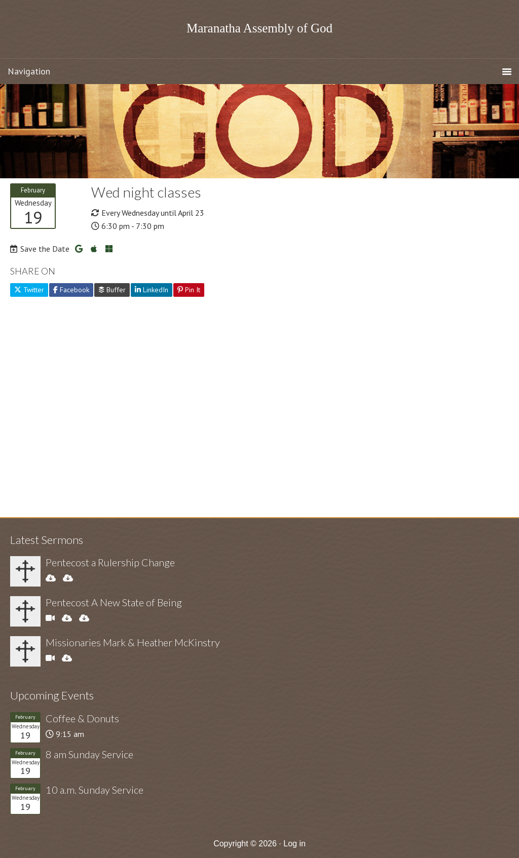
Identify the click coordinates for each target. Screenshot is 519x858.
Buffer (112, 289)
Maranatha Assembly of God (259, 28)
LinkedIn (151, 289)
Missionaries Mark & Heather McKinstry (133, 642)
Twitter (29, 289)
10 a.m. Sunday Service (94, 790)
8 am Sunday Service (89, 754)
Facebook (71, 289)
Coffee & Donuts (82, 718)
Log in (294, 843)
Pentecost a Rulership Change (110, 562)
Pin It (188, 289)
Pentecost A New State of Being (114, 602)
